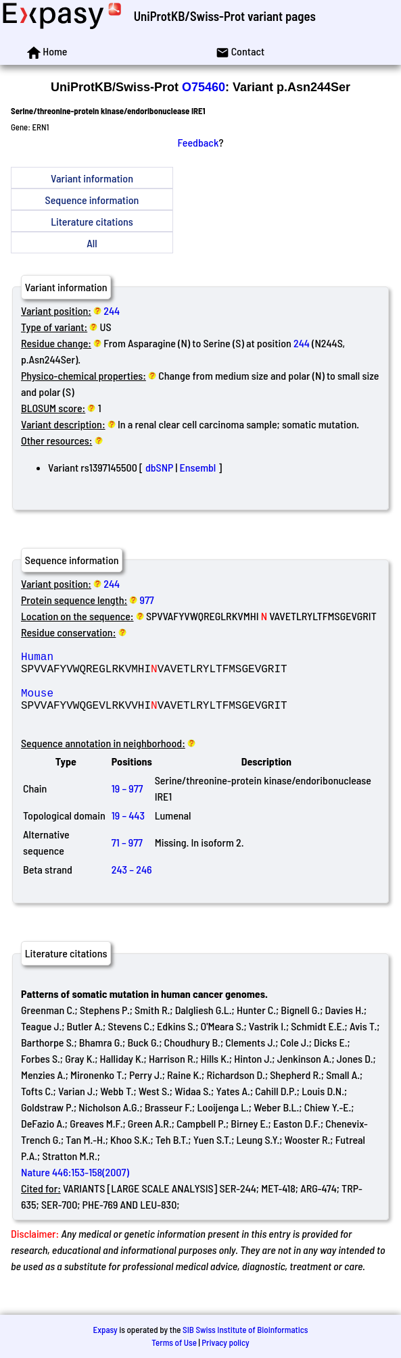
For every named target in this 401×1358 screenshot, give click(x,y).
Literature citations (92, 221)
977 (147, 599)
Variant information (92, 178)
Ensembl (197, 467)
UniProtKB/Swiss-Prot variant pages (225, 16)
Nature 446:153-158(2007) (75, 1188)
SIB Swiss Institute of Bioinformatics (245, 1329)
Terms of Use (174, 1342)
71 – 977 (127, 858)
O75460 (203, 87)
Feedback (198, 142)
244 (111, 310)
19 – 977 (127, 804)
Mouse (118, 703)
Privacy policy (225, 1342)
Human (118, 658)
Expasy (105, 1329)
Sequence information (92, 199)
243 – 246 (132, 885)
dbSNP (159, 467)
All (92, 242)
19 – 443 (128, 831)
